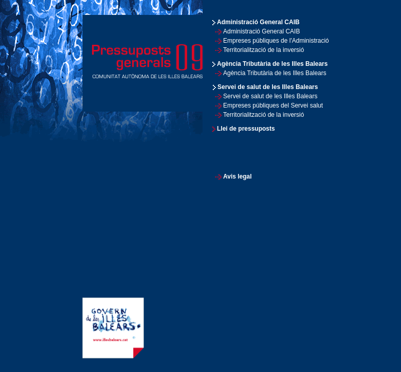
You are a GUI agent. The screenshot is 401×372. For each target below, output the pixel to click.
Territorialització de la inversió (263, 50)
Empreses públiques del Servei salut (273, 105)
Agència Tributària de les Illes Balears (274, 73)
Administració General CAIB (261, 31)
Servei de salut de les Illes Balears (270, 96)
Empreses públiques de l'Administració (276, 40)
